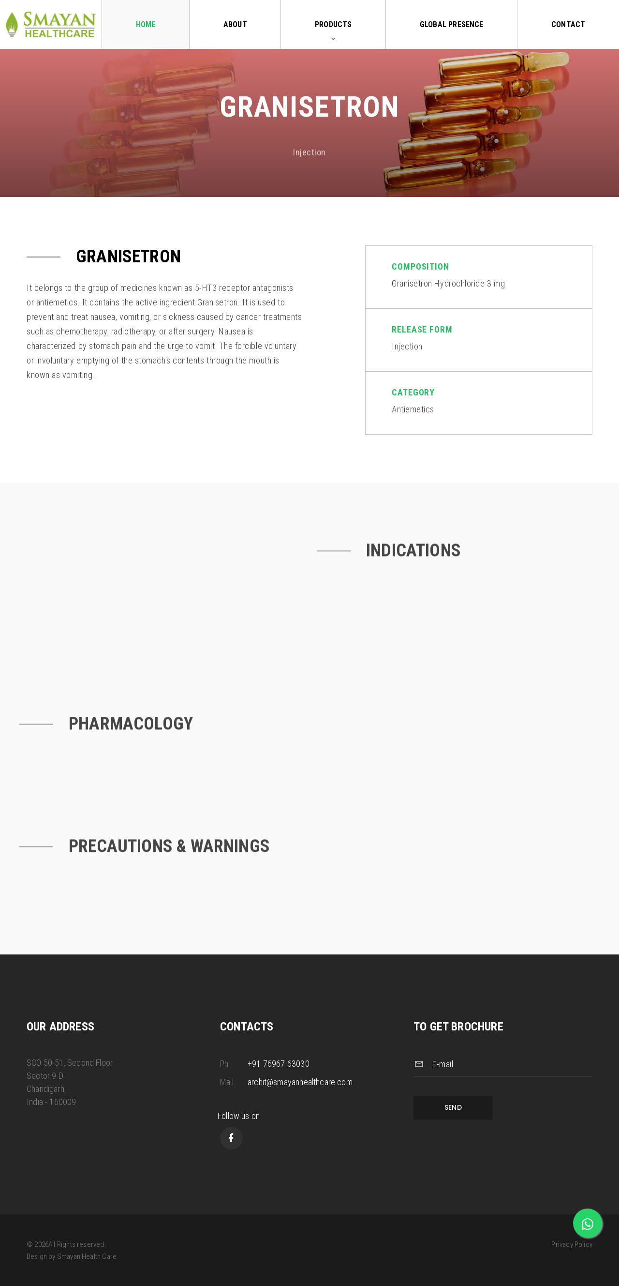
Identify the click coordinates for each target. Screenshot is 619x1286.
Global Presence (452, 24)
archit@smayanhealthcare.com (300, 1082)
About (235, 24)
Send (453, 1107)
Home (146, 24)
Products (333, 24)
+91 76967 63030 (279, 1064)
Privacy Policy (571, 1244)
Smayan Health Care (87, 1256)
